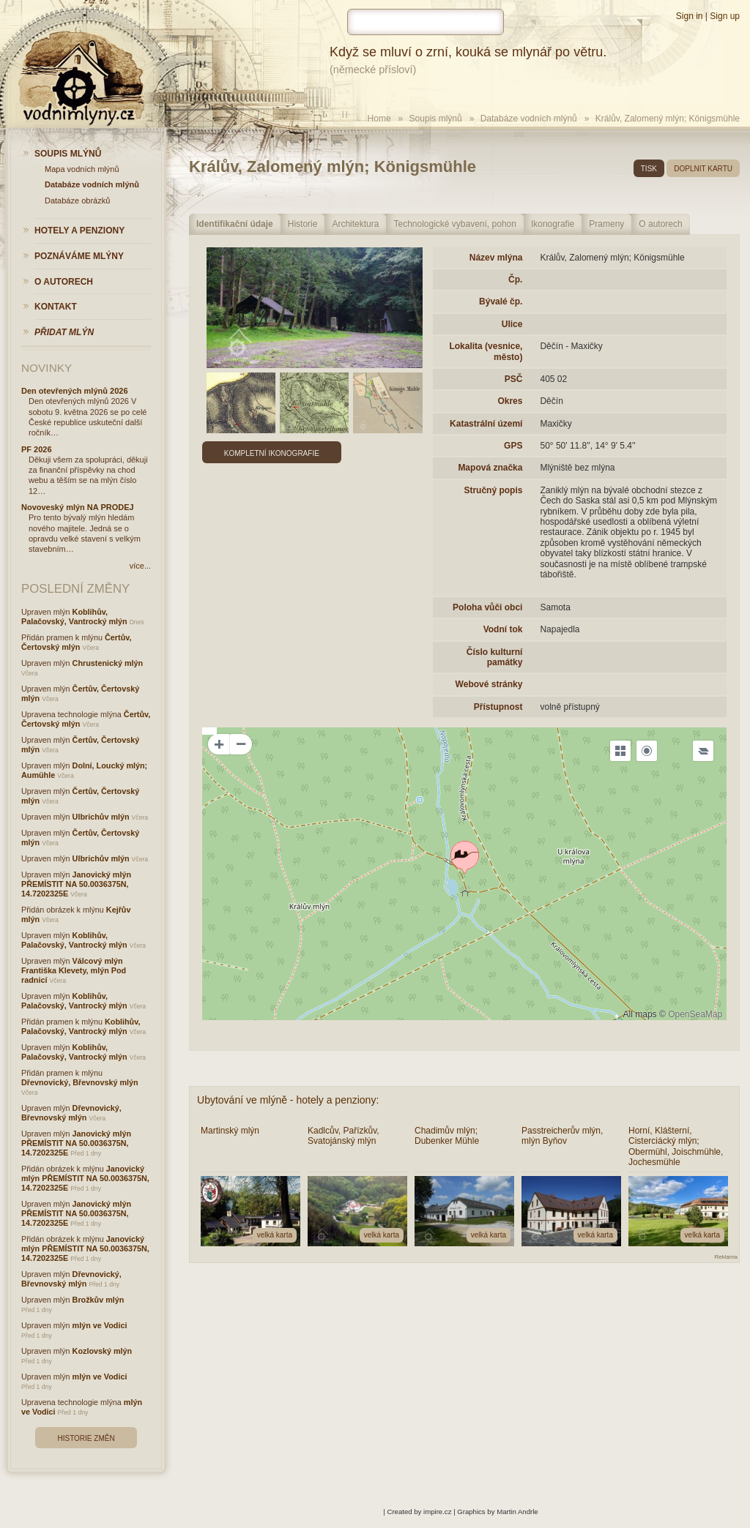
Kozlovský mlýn (103, 1351)
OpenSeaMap (695, 1014)
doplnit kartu (703, 169)
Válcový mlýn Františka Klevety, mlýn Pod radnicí (73, 970)
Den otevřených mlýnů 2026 (74, 390)
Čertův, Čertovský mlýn (76, 642)
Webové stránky (489, 684)
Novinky (46, 368)
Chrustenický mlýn (108, 663)
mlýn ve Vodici (100, 1325)
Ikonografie (552, 224)
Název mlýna (496, 257)
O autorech (660, 224)
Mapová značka (490, 467)
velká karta (274, 1235)
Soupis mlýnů (435, 118)
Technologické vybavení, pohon (454, 224)
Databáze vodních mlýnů (528, 118)
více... (140, 565)
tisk (649, 169)
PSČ (514, 379)
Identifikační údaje (234, 224)
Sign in (689, 16)
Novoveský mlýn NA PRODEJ (77, 507)
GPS (513, 446)
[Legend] (703, 751)
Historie (303, 224)
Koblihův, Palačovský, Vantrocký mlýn (74, 616)
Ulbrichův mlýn (101, 816)
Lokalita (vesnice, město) (485, 351)
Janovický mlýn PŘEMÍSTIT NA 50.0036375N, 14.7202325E (76, 884)
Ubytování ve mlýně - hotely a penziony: (288, 1100)
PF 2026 (36, 449)
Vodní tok (503, 629)
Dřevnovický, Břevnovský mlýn (79, 1082)
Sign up (725, 16)
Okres (509, 401)
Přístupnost (498, 707)
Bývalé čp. (500, 301)
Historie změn (85, 1438)
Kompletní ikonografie (271, 453)
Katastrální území (486, 424)
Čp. (515, 279)
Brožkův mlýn (99, 1299)
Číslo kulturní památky (495, 657)
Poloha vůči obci (487, 607)
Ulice (512, 324)
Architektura (355, 224)
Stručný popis (493, 490)
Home (379, 118)
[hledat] (425, 22)
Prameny (606, 224)
